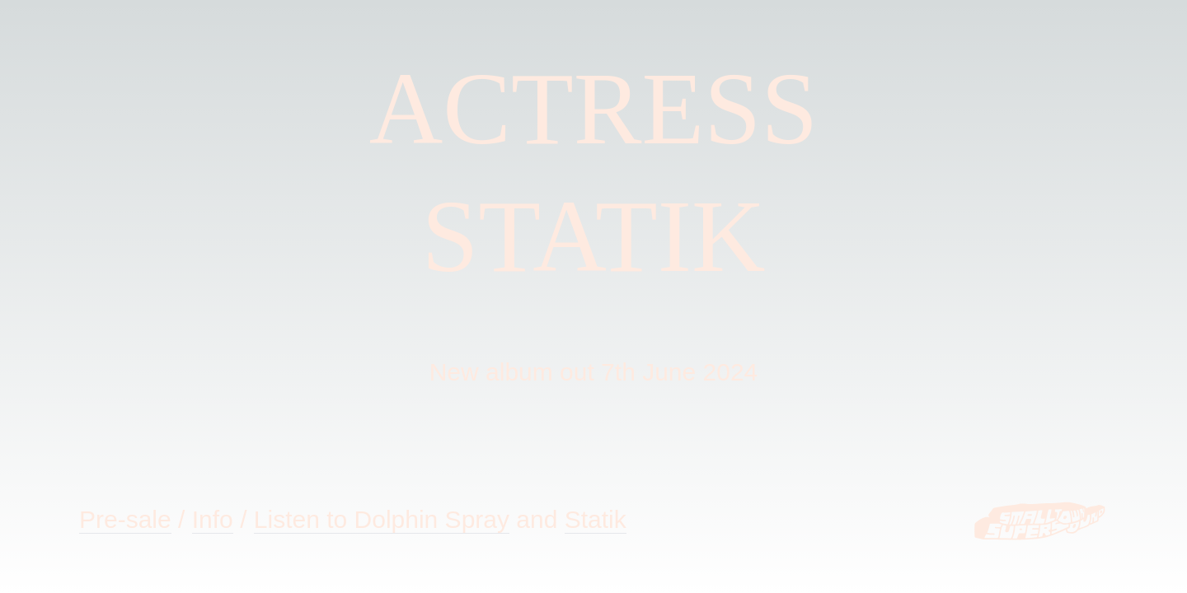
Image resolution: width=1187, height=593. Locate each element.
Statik (595, 519)
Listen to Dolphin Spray (381, 519)
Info (212, 519)
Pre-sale (125, 519)
